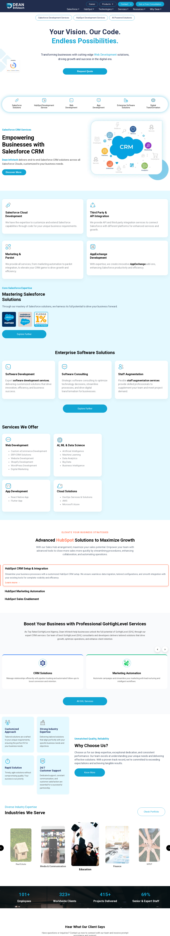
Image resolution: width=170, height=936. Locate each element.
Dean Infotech (10, 159)
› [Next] (164, 649)
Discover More (13, 172)
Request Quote (85, 71)
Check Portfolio (151, 811)
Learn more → (12, 582)
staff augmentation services (143, 380)
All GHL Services (85, 701)
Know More (89, 772)
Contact (124, 4)
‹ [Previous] (157, 649)
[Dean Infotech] (15, 6)
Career (92, 4)
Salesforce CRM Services (16, 129)
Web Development (105, 54)
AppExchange (138, 264)
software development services (31, 380)
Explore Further (24, 334)
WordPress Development (24, 465)
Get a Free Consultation (149, 4)
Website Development (22, 458)
